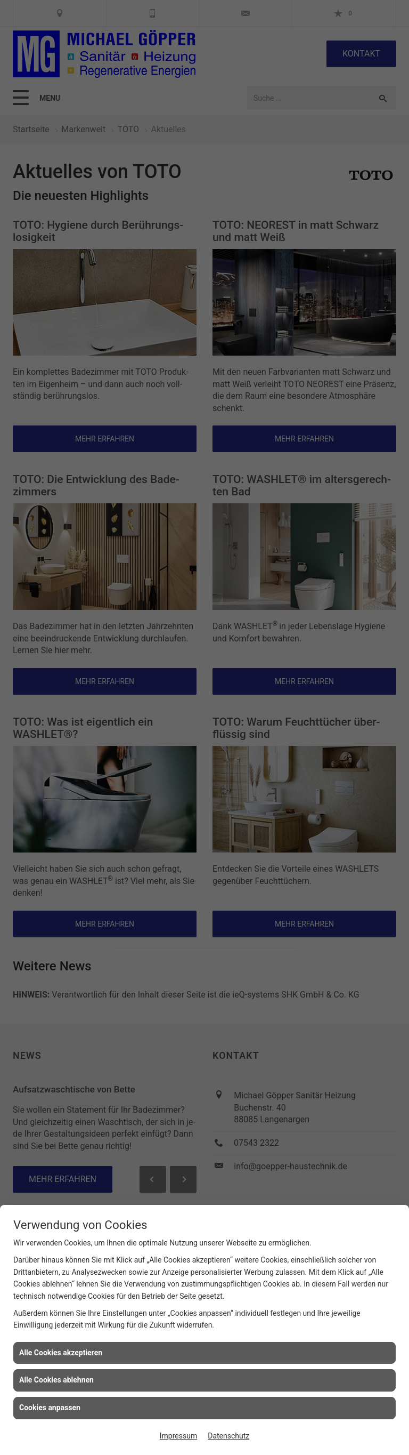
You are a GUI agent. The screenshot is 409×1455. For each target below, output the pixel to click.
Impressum (178, 1436)
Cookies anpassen (49, 1407)
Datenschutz (228, 1436)
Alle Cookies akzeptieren (60, 1352)
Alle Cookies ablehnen (56, 1380)
